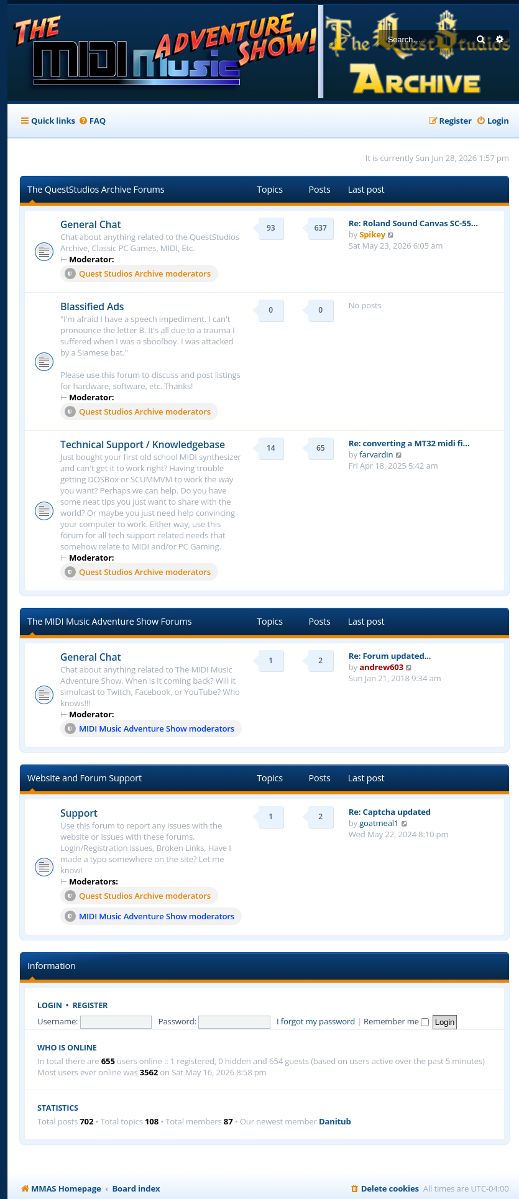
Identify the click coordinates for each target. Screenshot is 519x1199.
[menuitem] (92, 121)
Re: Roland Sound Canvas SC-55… (413, 223)
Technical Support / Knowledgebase (142, 444)
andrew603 (381, 667)
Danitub (335, 1121)
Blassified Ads (92, 306)
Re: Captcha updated (390, 811)
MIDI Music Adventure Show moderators (149, 728)
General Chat (90, 224)
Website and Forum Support (84, 778)
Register (90, 1005)
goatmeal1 (378, 823)
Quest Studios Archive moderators (138, 273)
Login (49, 1005)
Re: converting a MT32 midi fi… (409, 443)
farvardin (376, 454)
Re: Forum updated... (390, 655)
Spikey (372, 234)
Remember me (396, 1021)
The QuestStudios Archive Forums (95, 189)
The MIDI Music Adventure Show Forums (109, 621)
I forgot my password (316, 1021)
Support (79, 813)
